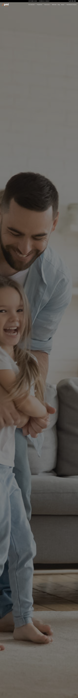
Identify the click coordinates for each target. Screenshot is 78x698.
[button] (10, 693)
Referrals (54, 4)
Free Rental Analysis (72, 4)
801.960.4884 (73, 1)
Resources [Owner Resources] (47, 4)
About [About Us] (62, 4)
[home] (5, 4)
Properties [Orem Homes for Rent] (39, 4)
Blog (59, 4)
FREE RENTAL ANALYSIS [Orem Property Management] (39, 351)
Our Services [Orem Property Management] (31, 4)
